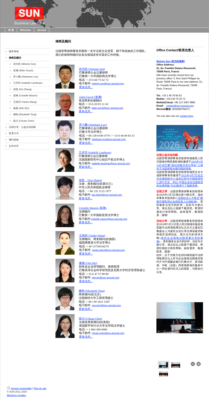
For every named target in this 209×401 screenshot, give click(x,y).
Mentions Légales (16, 395)
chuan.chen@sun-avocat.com (108, 333)
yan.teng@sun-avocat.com (106, 305)
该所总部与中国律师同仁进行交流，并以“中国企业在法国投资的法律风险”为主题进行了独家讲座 (179, 182)
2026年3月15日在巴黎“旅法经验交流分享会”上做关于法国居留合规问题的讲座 (179, 165)
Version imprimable (19, 388)
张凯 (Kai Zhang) (90, 180)
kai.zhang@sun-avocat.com (107, 194)
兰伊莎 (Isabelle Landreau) (95, 152)
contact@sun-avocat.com (180, 105)
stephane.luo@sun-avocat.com (109, 139)
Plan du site (40, 388)
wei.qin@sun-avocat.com (105, 277)
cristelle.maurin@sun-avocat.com (109, 219)
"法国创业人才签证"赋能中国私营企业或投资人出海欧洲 (179, 200)
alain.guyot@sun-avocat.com (107, 108)
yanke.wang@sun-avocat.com (108, 250)
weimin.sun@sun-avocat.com (108, 83)
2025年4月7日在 (190, 175)
